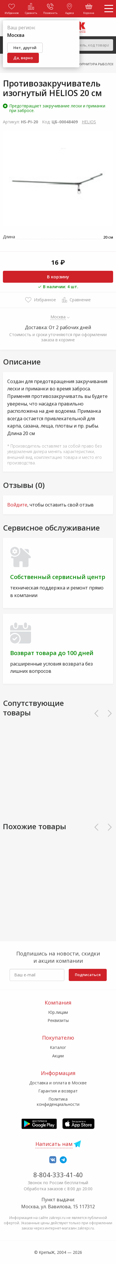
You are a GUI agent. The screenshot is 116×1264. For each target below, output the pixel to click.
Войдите (17, 505)
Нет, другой (25, 47)
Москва (58, 317)
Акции (58, 1056)
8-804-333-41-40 (58, 1174)
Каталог (58, 1047)
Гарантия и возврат (58, 1091)
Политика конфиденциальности (58, 1101)
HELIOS (89, 122)
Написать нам (53, 1143)
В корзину (58, 277)
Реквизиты (58, 1020)
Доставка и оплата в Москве (58, 1083)
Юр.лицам (58, 1012)
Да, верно (23, 57)
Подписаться (88, 974)
